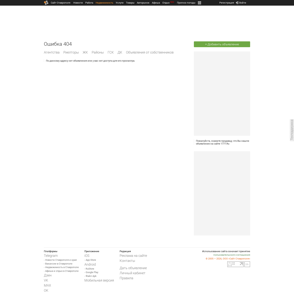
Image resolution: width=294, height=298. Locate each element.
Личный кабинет (133, 273)
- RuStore (89, 268)
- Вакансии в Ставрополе (58, 263)
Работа (89, 2)
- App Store (90, 260)
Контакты (127, 261)
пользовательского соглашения (231, 254)
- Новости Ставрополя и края (60, 260)
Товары (130, 2)
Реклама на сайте (133, 256)
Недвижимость (104, 2)
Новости (78, 2)
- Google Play (91, 272)
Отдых (168, 2)
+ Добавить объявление (222, 44)
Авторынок (143, 2)
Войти (241, 2)
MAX (47, 285)
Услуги (120, 2)
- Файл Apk (90, 276)
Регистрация (226, 2)
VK (46, 280)
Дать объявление (133, 268)
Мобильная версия (99, 280)
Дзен (48, 275)
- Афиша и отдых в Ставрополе (61, 271)
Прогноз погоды (186, 2)
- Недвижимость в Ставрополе (61, 267)
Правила (126, 278)
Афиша (156, 2)
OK (46, 290)
